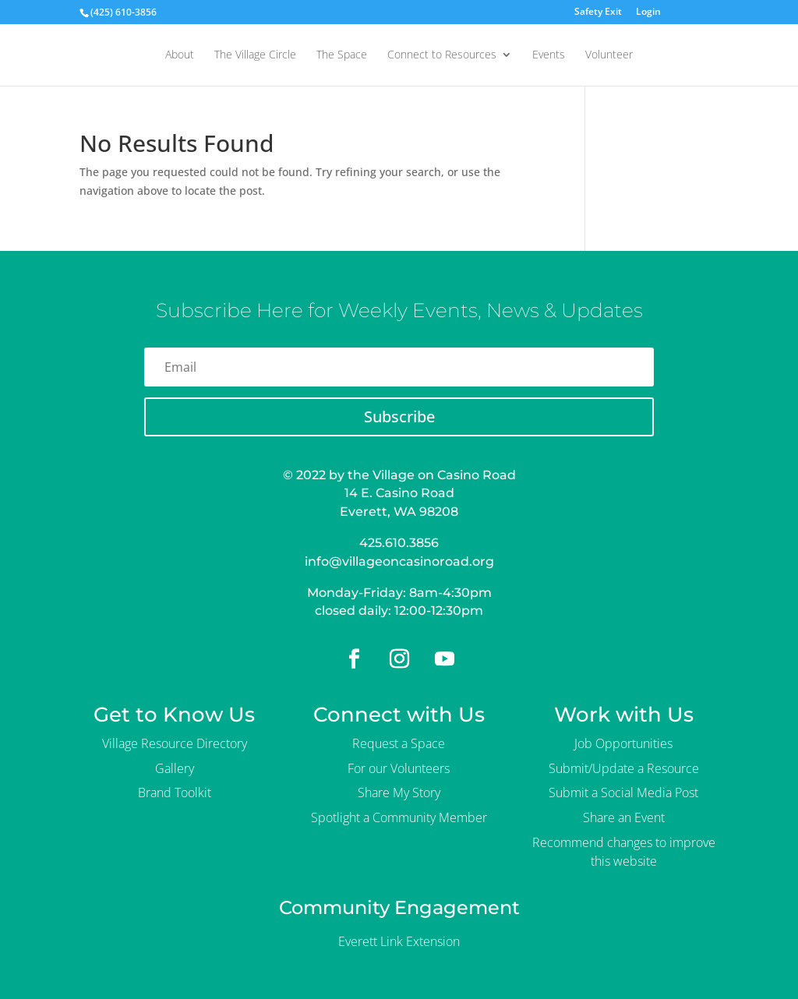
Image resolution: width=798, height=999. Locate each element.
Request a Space (398, 743)
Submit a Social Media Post (623, 792)
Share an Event (624, 817)
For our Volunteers (399, 768)
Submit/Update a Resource (624, 768)
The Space (341, 55)
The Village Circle (255, 55)
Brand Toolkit (174, 792)
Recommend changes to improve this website (623, 852)
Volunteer (609, 55)
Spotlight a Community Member (399, 817)
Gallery (174, 768)
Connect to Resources (441, 55)
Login (648, 12)
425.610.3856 (399, 542)
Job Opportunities (623, 743)
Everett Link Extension (399, 941)
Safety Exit (598, 12)
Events (548, 55)
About (179, 55)
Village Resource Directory (174, 743)
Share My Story (399, 792)
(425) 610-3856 (123, 12)
